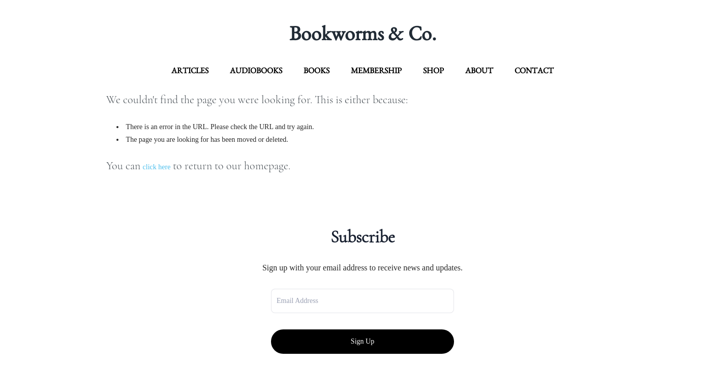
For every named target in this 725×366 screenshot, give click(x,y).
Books (316, 70)
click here (157, 167)
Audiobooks (256, 70)
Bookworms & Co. (362, 33)
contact (534, 70)
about (479, 70)
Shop (433, 70)
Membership (376, 70)
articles (189, 70)
